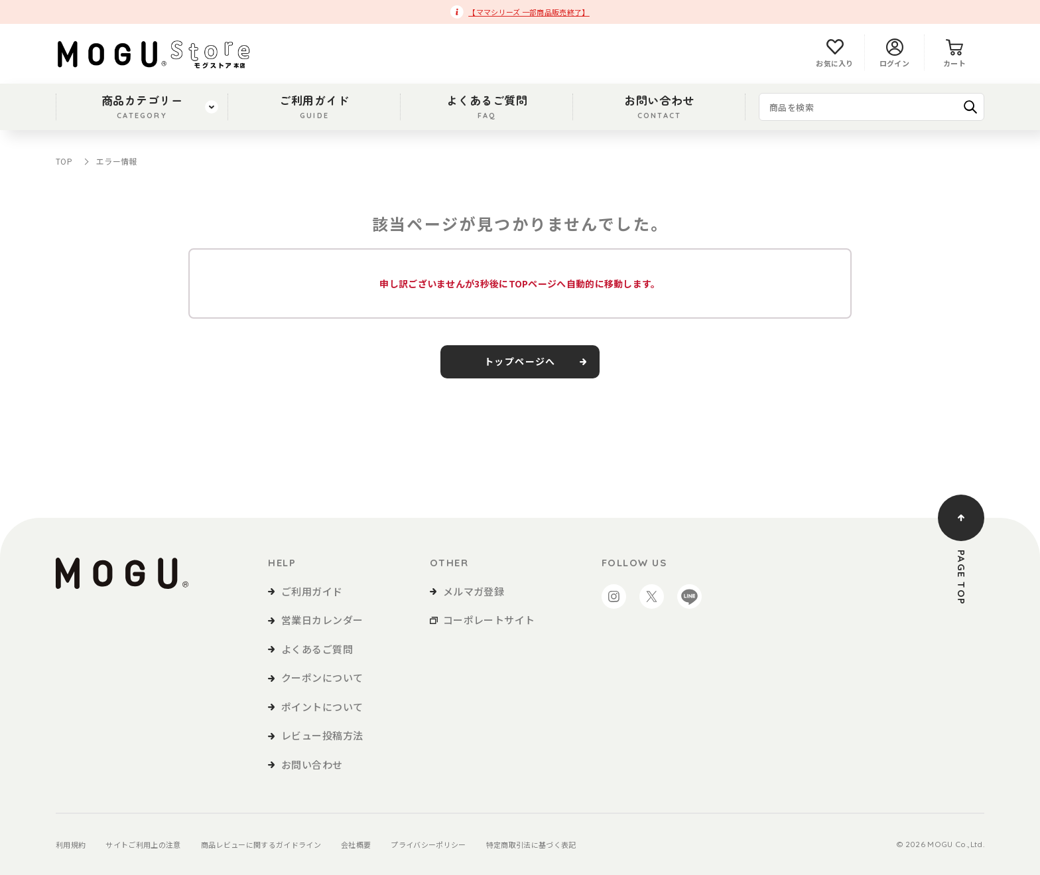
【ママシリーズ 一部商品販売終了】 (529, 12)
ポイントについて (322, 707)
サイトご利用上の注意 (142, 844)
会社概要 (356, 844)
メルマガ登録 (474, 591)
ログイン (894, 53)
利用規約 (71, 844)
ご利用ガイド (314, 106)
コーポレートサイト (489, 620)
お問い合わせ (659, 106)
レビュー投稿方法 (322, 735)
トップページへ (520, 362)
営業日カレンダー (322, 620)
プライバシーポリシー (428, 844)
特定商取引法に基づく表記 (531, 844)
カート (954, 53)
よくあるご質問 (487, 106)
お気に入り (835, 53)
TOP (64, 161)
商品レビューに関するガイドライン (261, 844)
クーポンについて (322, 677)
